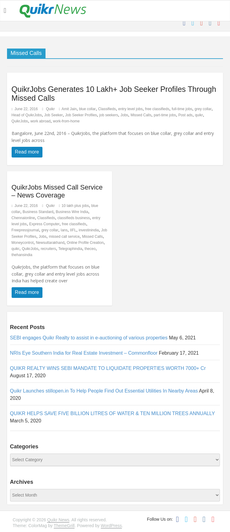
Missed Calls (140, 115)
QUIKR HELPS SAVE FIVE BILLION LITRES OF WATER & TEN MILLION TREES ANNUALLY (112, 413)
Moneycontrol (23, 243)
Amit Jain (69, 109)
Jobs (124, 115)
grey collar (203, 109)
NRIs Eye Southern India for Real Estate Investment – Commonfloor (84, 353)
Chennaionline (23, 218)
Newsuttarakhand (50, 243)
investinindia (88, 230)
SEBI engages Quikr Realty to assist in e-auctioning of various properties (89, 337)
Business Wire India (72, 212)
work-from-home (66, 121)
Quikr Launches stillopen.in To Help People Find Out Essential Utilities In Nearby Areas (104, 390)
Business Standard (38, 212)
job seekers (108, 115)
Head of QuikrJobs (27, 115)
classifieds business (73, 218)
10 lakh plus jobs (75, 206)
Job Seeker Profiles (81, 115)
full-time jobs (182, 109)
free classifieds (157, 109)
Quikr (51, 109)
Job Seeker (53, 115)
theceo (90, 249)
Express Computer (44, 224)
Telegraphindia (70, 249)
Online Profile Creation (85, 243)
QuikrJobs (20, 121)
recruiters (48, 249)
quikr (199, 115)
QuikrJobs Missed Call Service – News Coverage (57, 191)
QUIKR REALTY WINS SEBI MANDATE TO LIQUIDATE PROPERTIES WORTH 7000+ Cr (108, 368)
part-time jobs (165, 115)
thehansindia (22, 255)
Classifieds (107, 109)
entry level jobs (130, 109)
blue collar (87, 109)
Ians (64, 230)
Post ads (185, 115)
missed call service (64, 236)
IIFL (73, 230)
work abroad (40, 121)
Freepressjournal (25, 230)
